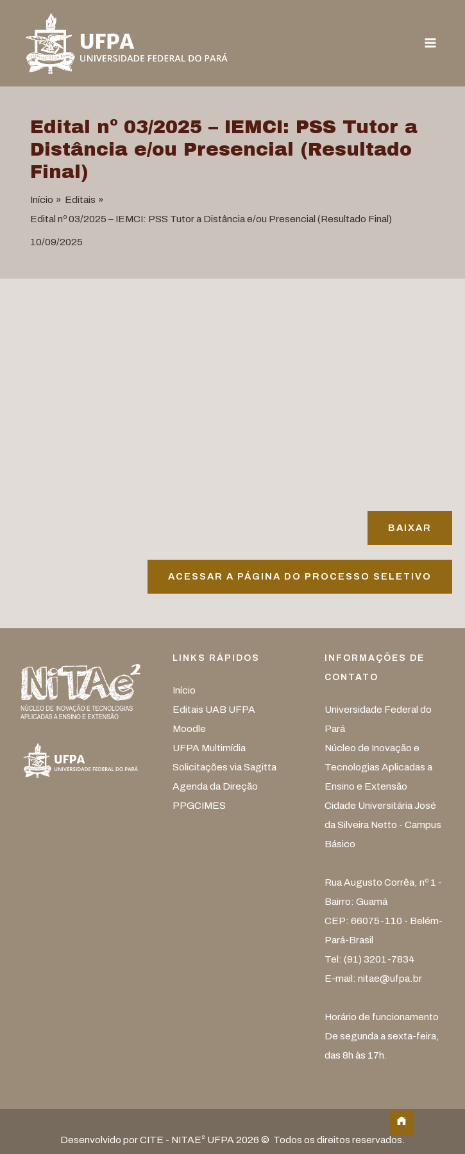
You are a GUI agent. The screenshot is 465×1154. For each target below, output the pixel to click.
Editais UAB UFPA (214, 709)
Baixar (410, 528)
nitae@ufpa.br (390, 978)
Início (184, 690)
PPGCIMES (199, 805)
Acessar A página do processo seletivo (300, 576)
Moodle (189, 728)
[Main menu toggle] (430, 43)
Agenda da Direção (215, 786)
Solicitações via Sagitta (224, 766)
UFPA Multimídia (209, 747)
